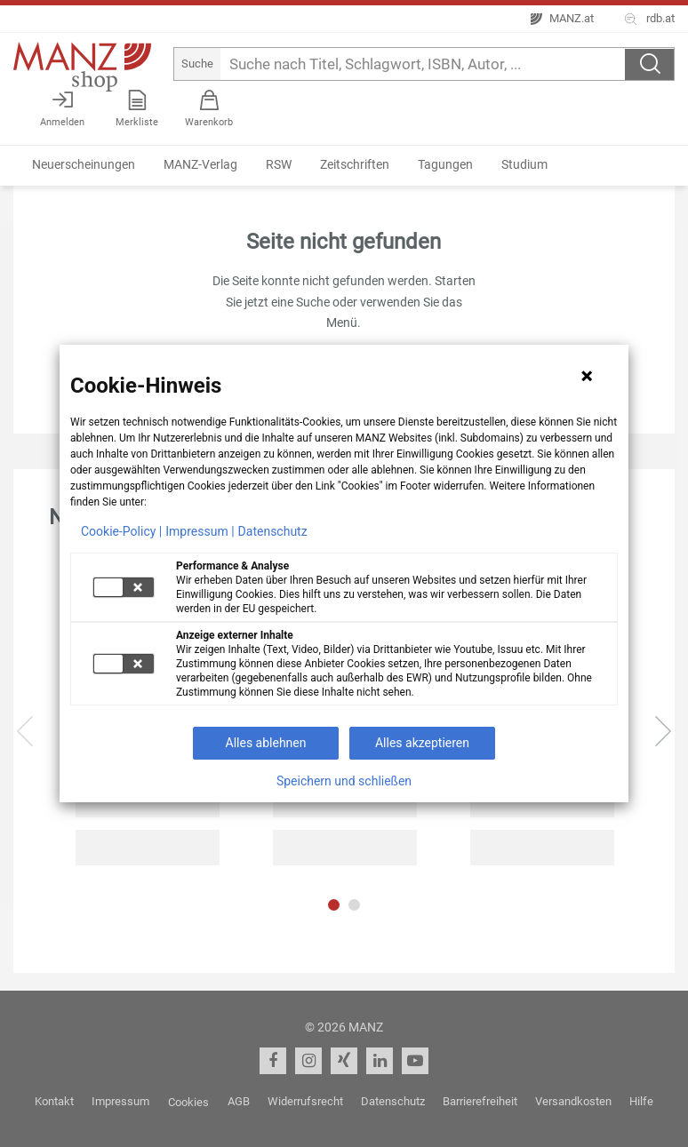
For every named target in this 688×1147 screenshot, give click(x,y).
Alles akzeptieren (422, 743)
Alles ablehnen (266, 743)
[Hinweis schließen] (586, 375)
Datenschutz (273, 531)
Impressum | (199, 531)
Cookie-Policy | (121, 531)
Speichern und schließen (344, 781)
